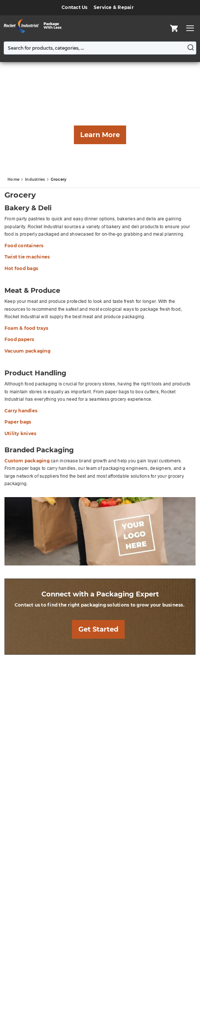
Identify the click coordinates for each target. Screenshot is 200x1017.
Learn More (100, 135)
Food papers (19, 339)
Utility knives (20, 433)
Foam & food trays (26, 328)
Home (14, 179)
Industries (35, 179)
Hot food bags (21, 268)
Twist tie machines (27, 257)
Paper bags (17, 422)
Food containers (24, 245)
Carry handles (20, 410)
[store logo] (35, 26)
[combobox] (100, 48)
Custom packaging (27, 460)
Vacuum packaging (27, 351)
